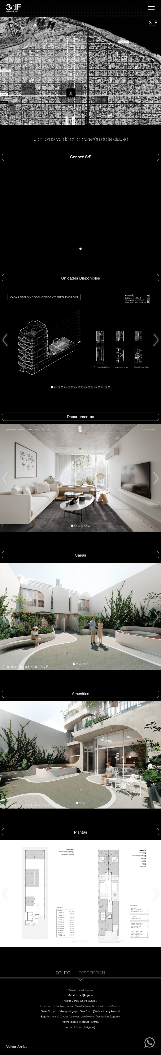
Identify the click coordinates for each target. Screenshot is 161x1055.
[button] (6, 71)
